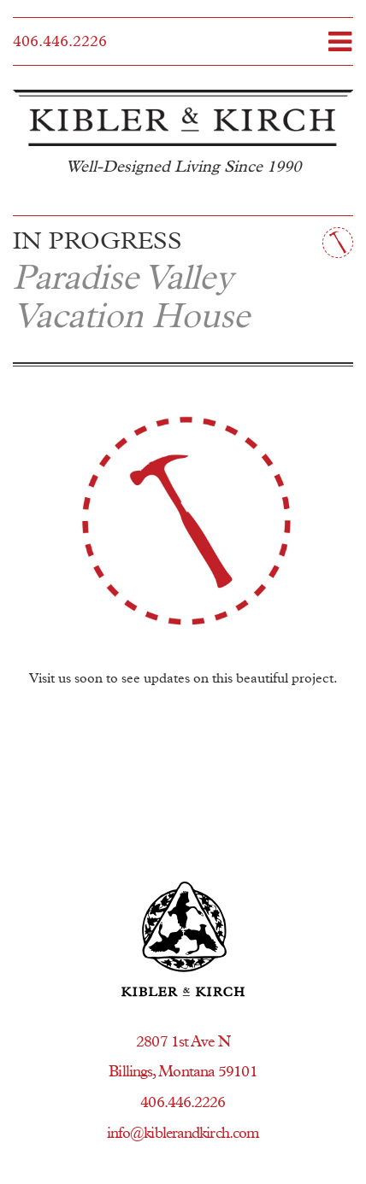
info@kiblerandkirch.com (183, 1133)
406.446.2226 (60, 42)
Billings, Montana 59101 (183, 1072)
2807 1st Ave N (182, 1042)
